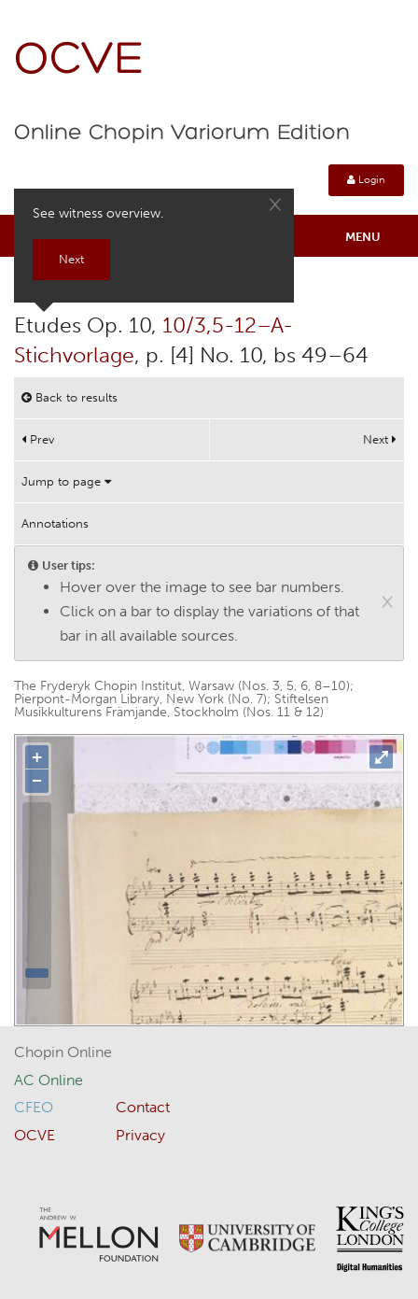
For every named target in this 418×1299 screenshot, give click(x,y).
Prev (37, 439)
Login (366, 180)
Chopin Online (63, 1052)
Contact (143, 1107)
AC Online (48, 1080)
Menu (363, 237)
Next (380, 439)
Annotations (55, 523)
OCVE (79, 61)
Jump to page (66, 481)
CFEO (33, 1107)
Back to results (69, 397)
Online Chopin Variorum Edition (182, 133)
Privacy (140, 1135)
